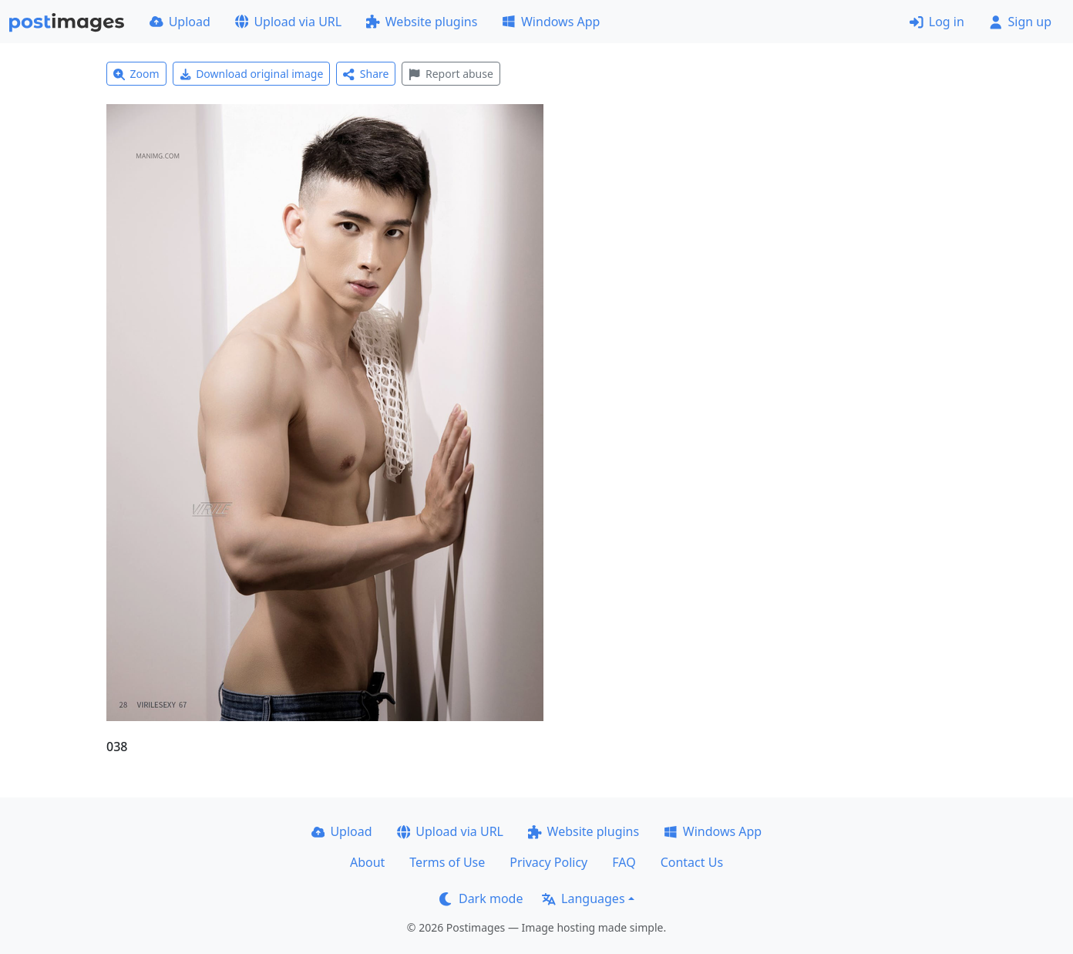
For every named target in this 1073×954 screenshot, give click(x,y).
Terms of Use (447, 862)
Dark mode (481, 898)
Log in (937, 21)
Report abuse (451, 73)
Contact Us (692, 862)
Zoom (136, 73)
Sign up (1020, 21)
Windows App (551, 21)
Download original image (252, 73)
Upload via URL (288, 21)
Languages (583, 898)
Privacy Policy (548, 862)
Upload (180, 21)
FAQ (623, 862)
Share (365, 73)
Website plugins (421, 21)
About (367, 862)
